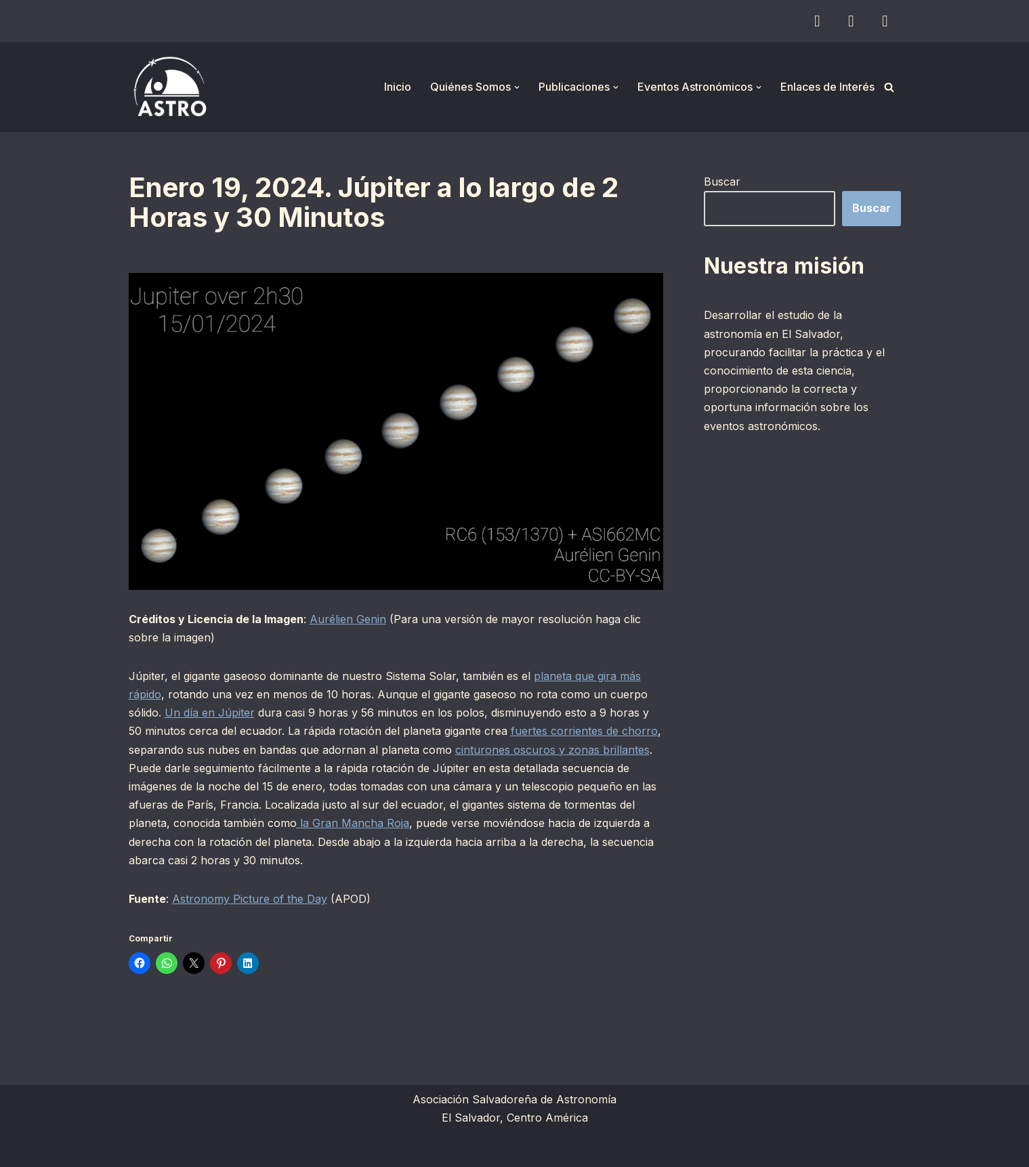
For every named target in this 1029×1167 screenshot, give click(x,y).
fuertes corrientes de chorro (584, 731)
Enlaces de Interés (827, 86)
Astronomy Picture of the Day (249, 899)
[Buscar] (889, 87)
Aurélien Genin (348, 619)
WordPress (294, 1149)
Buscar (722, 181)
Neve (142, 1149)
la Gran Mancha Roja (353, 823)
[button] (517, 87)
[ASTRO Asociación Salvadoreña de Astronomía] (169, 87)
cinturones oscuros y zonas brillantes (552, 750)
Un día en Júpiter (210, 712)
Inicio (397, 86)
